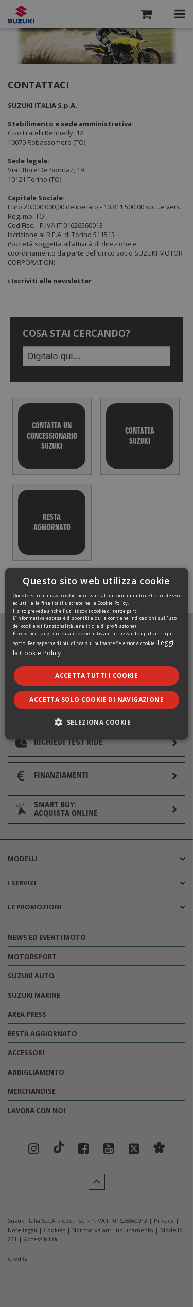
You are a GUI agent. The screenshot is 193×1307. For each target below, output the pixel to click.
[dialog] (96, 653)
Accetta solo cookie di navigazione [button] (96, 699)
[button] (96, 722)
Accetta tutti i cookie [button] (96, 675)
